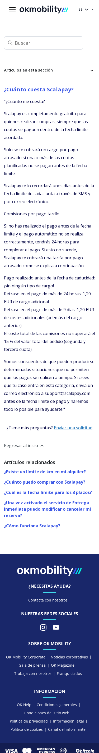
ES (84, 9)
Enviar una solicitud (73, 428)
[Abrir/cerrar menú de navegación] (12, 9)
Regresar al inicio (24, 445)
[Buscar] (43, 43)
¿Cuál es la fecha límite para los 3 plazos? (48, 492)
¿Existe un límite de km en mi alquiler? (45, 472)
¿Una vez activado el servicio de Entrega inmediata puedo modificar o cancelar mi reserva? (47, 509)
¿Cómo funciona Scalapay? (32, 526)
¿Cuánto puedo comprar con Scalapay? (44, 482)
